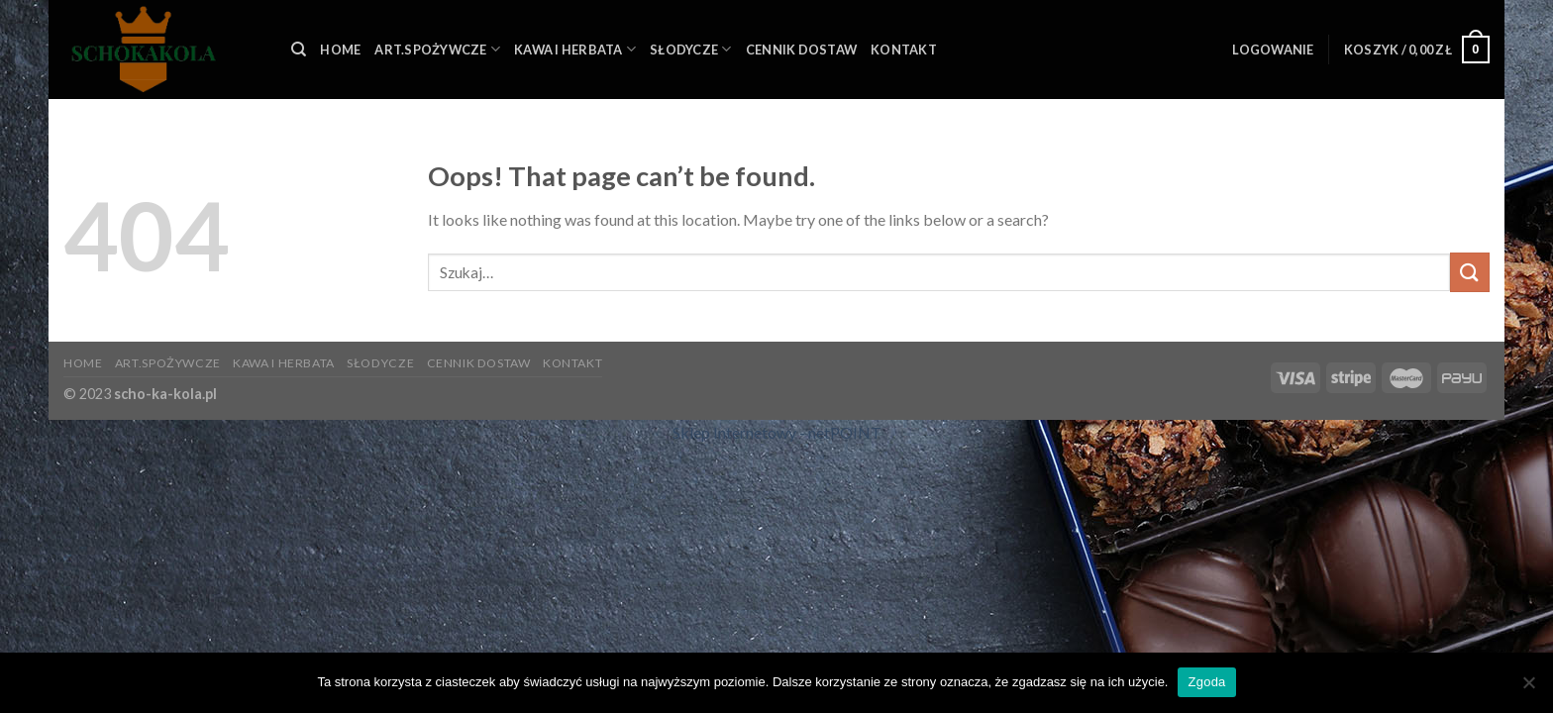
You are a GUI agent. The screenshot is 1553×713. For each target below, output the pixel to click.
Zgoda (1206, 681)
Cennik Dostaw (801, 49)
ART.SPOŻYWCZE (437, 49)
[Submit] (1470, 272)
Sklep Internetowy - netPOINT (777, 432)
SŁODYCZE (691, 49)
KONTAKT (904, 49)
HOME (340, 49)
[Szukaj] (298, 49)
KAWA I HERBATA (575, 49)
